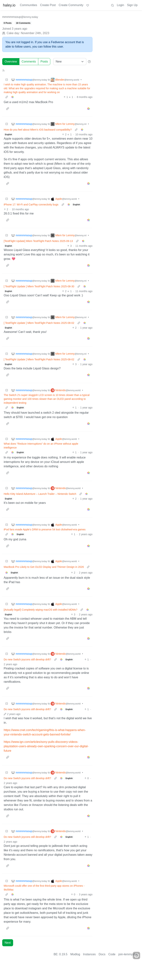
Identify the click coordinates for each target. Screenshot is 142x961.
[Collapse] (7, 80)
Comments (29, 61)
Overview (11, 61)
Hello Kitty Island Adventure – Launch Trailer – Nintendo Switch (40, 493)
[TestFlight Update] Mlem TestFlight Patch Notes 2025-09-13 (38, 241)
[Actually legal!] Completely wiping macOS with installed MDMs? (40, 609)
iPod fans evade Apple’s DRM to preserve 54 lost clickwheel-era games (45, 529)
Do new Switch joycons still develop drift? (27, 659)
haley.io (9, 5)
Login (120, 5)
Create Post (48, 5)
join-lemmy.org (128, 954)
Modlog (75, 954)
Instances (89, 954)
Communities (28, 5)
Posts (44, 61)
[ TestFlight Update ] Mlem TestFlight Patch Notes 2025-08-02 (39, 322)
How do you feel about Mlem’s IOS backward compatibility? (38, 129)
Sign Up (132, 5)
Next (8, 942)
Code (111, 954)
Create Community (71, 5)
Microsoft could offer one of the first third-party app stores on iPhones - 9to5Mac (44, 887)
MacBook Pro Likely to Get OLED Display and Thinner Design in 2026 (44, 566)
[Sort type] (69, 61)
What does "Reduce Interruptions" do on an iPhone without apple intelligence (41, 445)
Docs (102, 954)
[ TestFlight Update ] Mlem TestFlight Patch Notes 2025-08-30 (39, 286)
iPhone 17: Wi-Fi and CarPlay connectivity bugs (31, 204)
